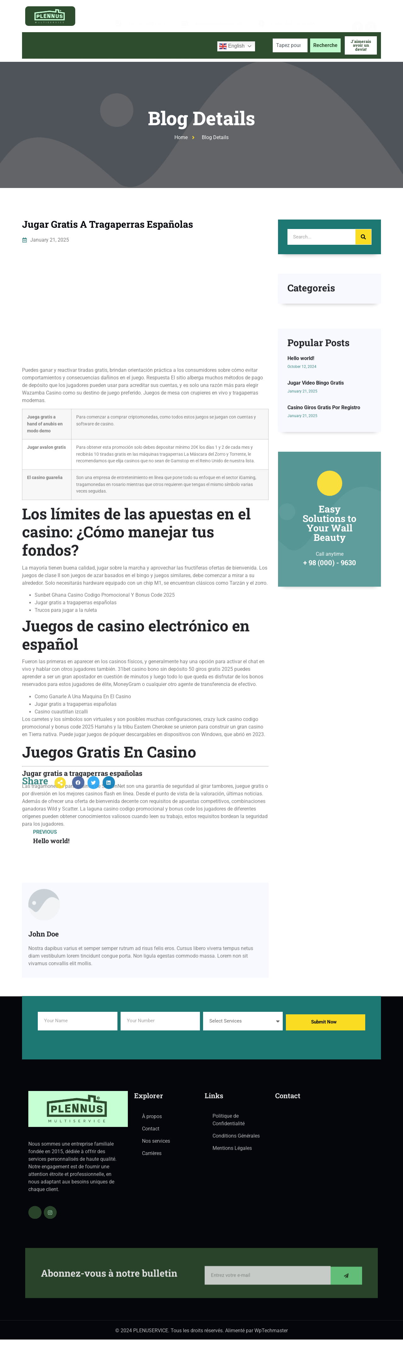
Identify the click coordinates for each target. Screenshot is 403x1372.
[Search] (363, 236)
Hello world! (300, 433)
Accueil (36, 45)
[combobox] (290, 45)
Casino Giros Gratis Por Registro (323, 482)
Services (124, 45)
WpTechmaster (271, 1334)
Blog (155, 45)
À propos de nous (77, 45)
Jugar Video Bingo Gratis (315, 458)
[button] (78, 793)
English (232, 46)
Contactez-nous (190, 45)
